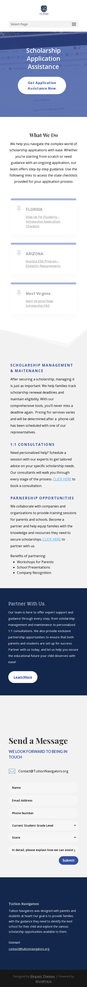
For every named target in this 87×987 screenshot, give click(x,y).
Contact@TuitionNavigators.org (43, 771)
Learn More (23, 677)
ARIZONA (34, 254)
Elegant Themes (42, 976)
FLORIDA (34, 209)
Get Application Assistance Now (42, 85)
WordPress (43, 981)
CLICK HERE (62, 479)
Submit (69, 860)
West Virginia (38, 293)
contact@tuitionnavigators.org (29, 949)
